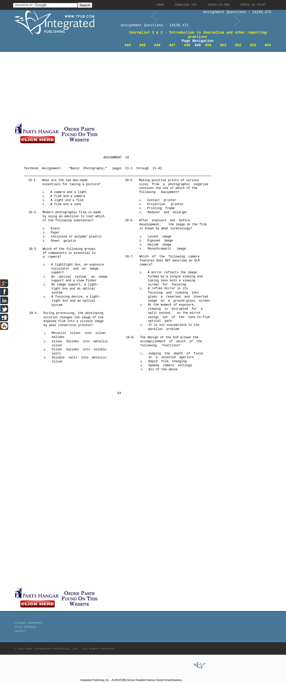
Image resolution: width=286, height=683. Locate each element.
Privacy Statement (28, 622)
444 (127, 45)
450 (208, 45)
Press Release (25, 626)
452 (238, 45)
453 (253, 45)
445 (142, 45)
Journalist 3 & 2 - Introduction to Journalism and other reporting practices (198, 35)
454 (268, 45)
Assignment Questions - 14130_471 (154, 25)
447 (172, 45)
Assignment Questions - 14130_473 (237, 12)
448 (187, 45)
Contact (20, 631)
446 (157, 45)
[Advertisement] (121, 87)
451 (223, 45)
